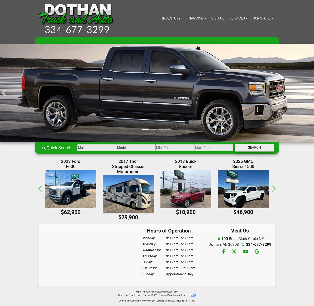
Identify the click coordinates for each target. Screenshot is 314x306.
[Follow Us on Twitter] (233, 252)
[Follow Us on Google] (256, 252)
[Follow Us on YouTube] (245, 252)
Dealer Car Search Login (129, 295)
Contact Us (158, 292)
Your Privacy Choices (182, 295)
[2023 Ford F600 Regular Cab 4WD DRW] (70, 189)
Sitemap (163, 295)
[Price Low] (173, 148)
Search (254, 148)
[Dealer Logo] (76, 18)
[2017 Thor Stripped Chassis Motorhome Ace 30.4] (128, 194)
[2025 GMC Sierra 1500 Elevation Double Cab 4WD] (243, 189)
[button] (3, 93)
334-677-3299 (258, 244)
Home (138, 292)
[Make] (93, 148)
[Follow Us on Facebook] (223, 252)
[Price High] (213, 148)
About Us (147, 292)
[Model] (133, 148)
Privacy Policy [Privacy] (172, 292)
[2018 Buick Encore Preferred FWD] (185, 189)
